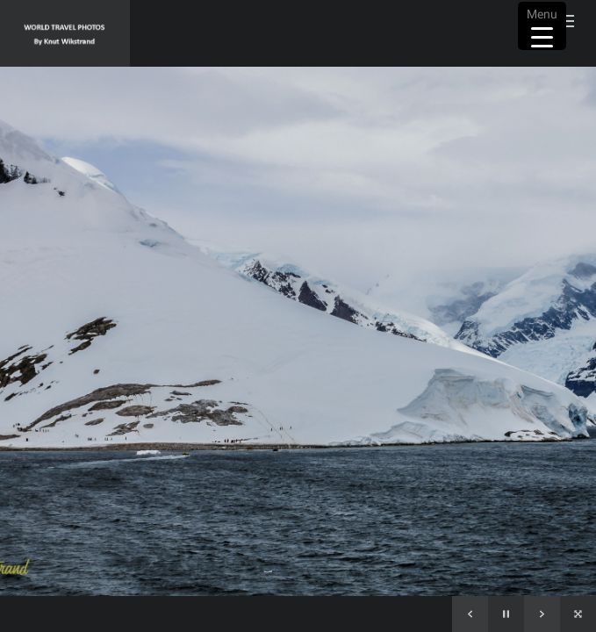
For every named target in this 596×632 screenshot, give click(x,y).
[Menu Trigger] (542, 26)
